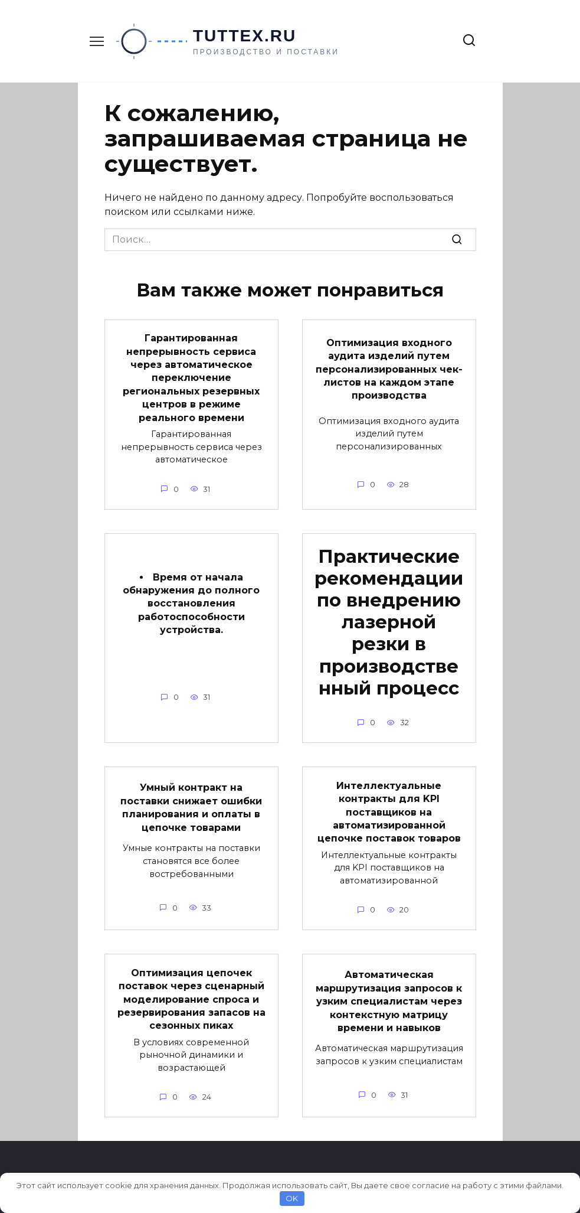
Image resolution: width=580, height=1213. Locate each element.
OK (292, 1198)
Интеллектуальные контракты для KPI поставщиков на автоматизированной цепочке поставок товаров (389, 812)
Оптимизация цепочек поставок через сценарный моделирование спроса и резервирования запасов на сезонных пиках (191, 999)
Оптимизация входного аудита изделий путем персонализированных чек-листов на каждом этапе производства (389, 369)
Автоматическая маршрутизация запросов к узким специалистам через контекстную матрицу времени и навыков (389, 1001)
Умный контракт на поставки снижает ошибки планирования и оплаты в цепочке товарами (191, 807)
